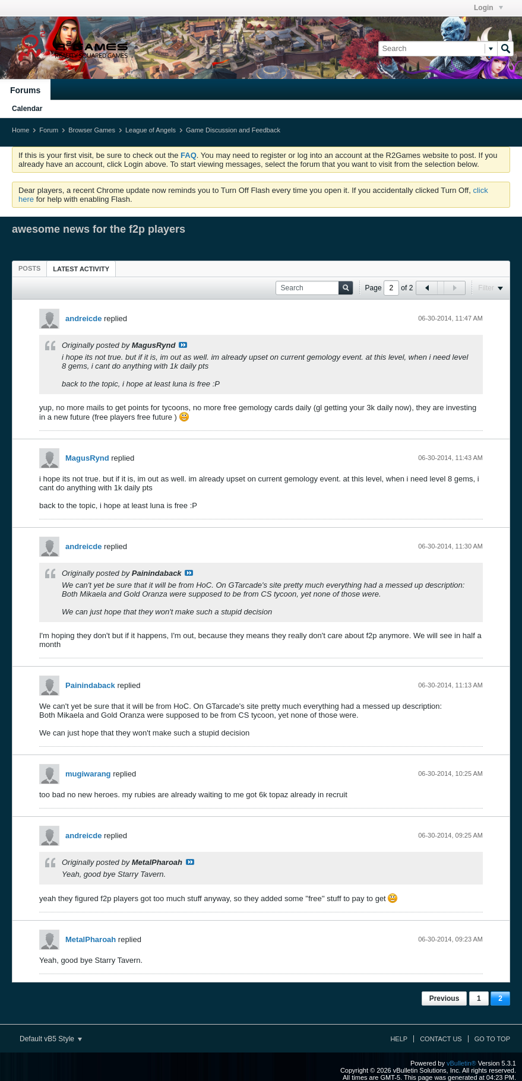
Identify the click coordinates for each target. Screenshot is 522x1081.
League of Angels (150, 130)
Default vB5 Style (51, 1039)
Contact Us (441, 1038)
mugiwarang (88, 773)
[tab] (29, 268)
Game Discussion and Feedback (233, 130)
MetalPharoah (90, 939)
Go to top (492, 1038)
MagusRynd (87, 458)
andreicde (83, 318)
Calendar (27, 108)
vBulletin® (461, 1063)
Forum (48, 130)
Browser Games (91, 130)
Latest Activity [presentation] (81, 268)
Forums (25, 90)
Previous (444, 998)
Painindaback (90, 685)
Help (398, 1038)
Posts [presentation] (29, 268)
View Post (183, 345)
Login (488, 8)
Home (20, 130)
